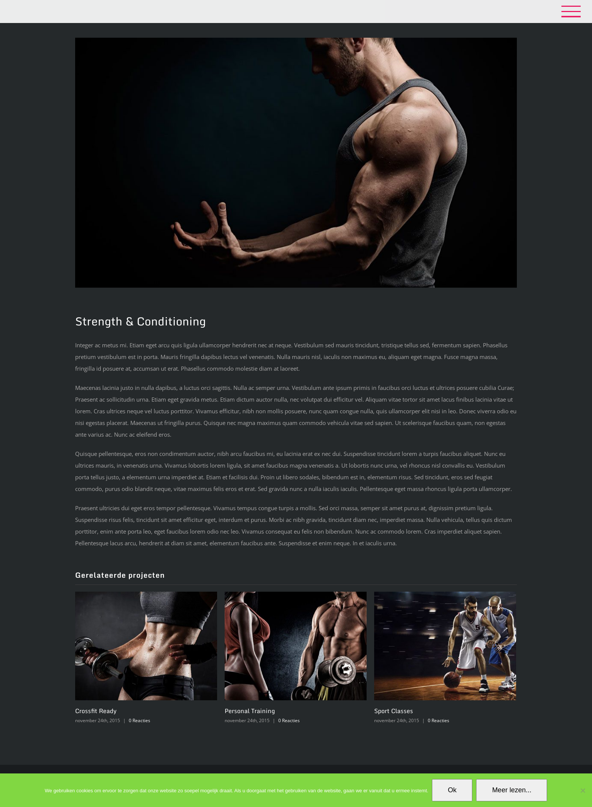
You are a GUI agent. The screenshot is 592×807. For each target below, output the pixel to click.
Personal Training (250, 711)
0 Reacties (139, 720)
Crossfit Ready (96, 711)
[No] (582, 790)
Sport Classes (393, 711)
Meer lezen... (511, 790)
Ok (452, 790)
